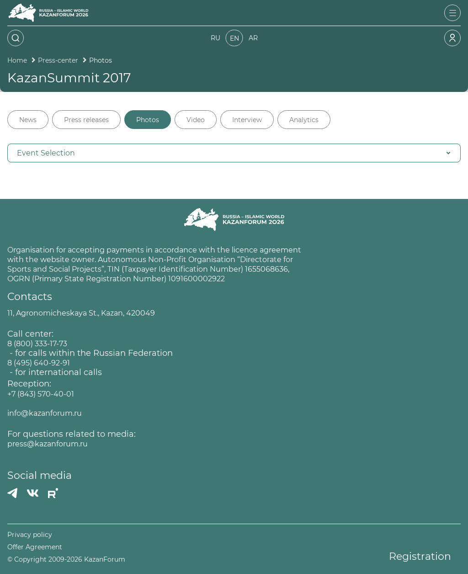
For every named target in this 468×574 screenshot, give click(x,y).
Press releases (86, 120)
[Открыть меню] (452, 13)
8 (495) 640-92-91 (38, 363)
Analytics (304, 120)
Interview (247, 120)
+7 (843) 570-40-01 (40, 394)
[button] (234, 153)
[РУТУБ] (53, 493)
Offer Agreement (34, 547)
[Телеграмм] (12, 493)
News (28, 120)
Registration (420, 556)
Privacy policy (29, 534)
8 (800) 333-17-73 (37, 344)
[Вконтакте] (33, 493)
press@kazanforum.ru (47, 444)
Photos (147, 120)
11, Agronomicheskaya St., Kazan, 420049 (81, 313)
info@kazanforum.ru (44, 413)
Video (195, 120)
